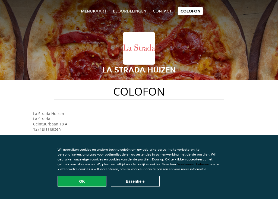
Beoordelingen (129, 11)
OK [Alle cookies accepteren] (82, 181)
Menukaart (93, 11)
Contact (162, 11)
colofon (190, 11)
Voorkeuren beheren (193, 164)
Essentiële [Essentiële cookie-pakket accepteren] (135, 181)
